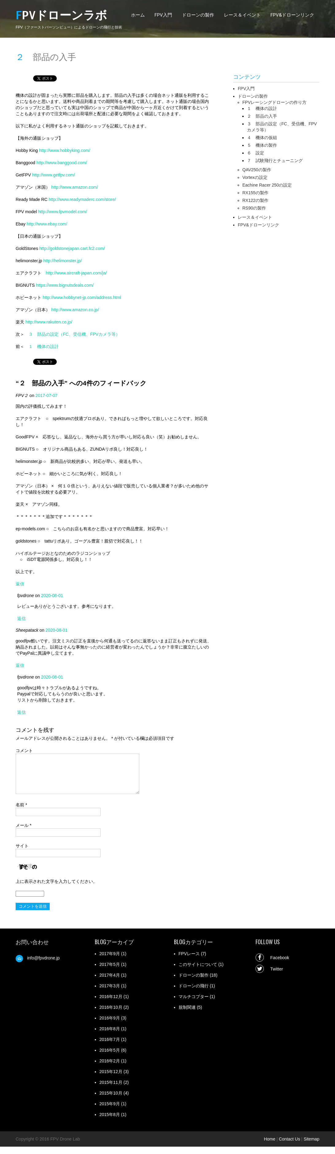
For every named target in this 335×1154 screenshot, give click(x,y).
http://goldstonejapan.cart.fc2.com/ (72, 248)
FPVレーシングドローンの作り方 (274, 102)
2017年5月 (109, 971)
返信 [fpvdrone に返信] (21, 618)
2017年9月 (109, 961)
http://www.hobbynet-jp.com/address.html (82, 297)
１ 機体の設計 (44, 346)
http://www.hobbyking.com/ (64, 150)
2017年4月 (109, 982)
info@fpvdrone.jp (43, 965)
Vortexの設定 (255, 177)
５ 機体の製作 (262, 145)
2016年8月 (109, 1036)
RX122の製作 (255, 200)
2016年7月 (109, 1046)
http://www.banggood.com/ (62, 162)
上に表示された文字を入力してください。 (56, 888)
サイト (22, 853)
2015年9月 (109, 1111)
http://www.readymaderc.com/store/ (82, 199)
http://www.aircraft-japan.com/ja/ (76, 273)
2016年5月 (109, 1057)
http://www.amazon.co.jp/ (75, 309)
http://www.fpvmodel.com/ (62, 211)
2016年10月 (110, 1014)
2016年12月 (110, 1003)
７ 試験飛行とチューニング (275, 160)
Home (269, 1146)
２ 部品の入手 (262, 116)
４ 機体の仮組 (262, 137)
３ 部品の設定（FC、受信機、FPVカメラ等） (74, 334)
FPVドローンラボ (61, 15)
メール (23, 832)
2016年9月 (109, 1025)
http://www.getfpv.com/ (53, 174)
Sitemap (311, 1146)
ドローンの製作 (198, 15)
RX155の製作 (255, 192)
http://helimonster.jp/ (62, 260)
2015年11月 (110, 1089)
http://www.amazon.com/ (74, 187)
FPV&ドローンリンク (292, 15)
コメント (24, 750)
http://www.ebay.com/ (47, 223)
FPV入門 (163, 15)
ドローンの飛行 (194, 993)
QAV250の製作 (256, 169)
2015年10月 (110, 1100)
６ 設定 (255, 152)
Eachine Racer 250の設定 (267, 185)
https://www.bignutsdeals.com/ (65, 285)
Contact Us (289, 1146)
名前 (21, 812)
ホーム (138, 15)
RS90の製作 (254, 208)
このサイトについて (198, 971)
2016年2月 (109, 1068)
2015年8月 (109, 1121)
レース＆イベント (242, 15)
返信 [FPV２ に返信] (20, 583)
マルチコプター (194, 1003)
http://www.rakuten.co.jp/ (48, 322)
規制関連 (187, 1014)
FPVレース (189, 961)
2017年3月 (109, 993)
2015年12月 (110, 1078)
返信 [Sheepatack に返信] (20, 665)
